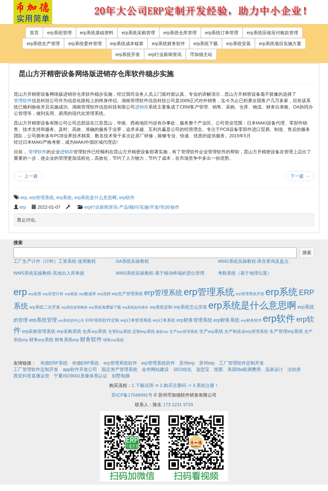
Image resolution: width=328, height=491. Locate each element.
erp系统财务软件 (168, 43)
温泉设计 (274, 369)
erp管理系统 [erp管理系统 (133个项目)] (163, 293)
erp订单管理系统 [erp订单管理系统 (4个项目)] (136, 320)
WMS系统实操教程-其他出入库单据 (48, 273)
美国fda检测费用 (243, 369)
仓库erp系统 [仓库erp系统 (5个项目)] (94, 331)
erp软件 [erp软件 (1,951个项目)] (279, 318)
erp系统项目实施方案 (280, 43)
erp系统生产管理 (43, 43)
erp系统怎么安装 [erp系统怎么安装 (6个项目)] (190, 307)
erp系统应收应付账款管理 (272, 32)
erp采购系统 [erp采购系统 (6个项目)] (69, 331)
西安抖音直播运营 (31, 375)
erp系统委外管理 (85, 43)
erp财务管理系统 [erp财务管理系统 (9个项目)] (194, 320)
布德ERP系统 (54, 363)
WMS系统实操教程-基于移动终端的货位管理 (160, 273)
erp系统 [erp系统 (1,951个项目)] (282, 291)
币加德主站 (201, 54)
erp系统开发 (128, 54)
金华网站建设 (155, 369)
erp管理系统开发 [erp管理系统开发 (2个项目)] (250, 294)
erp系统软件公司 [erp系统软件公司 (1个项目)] (71, 320)
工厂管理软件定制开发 (241, 363)
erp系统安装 (238, 43)
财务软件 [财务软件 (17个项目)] (91, 339)
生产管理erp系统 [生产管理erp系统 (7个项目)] (286, 331)
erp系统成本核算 (127, 43)
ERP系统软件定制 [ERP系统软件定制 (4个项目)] (102, 320)
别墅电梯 (121, 375)
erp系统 (64, 197)
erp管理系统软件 (120, 363)
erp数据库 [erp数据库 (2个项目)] (87, 294)
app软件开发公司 (80, 369)
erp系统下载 (205, 43)
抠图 (218, 369)
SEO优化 (182, 369)
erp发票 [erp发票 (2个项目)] (34, 294)
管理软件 (23, 100)
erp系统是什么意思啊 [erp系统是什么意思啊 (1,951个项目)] (252, 305)
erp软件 (127, 197)
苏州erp (187, 363)
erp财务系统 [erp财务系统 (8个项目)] (227, 320)
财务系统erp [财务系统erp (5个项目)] (67, 339)
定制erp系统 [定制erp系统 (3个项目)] (143, 331)
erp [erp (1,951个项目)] (20, 291)
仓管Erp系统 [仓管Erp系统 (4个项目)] (119, 331)
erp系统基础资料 (96, 32)
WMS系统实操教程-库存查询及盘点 (253, 261)
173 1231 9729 (178, 404)
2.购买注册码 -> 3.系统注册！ (189, 385)
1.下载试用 (142, 385)
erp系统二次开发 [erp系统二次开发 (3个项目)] (44, 307)
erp (23, 197)
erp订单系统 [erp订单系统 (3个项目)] (164, 320)
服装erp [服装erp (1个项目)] (162, 332)
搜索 (17, 242)
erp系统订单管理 (221, 32)
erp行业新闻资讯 (165, 54)
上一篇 (28, 176)
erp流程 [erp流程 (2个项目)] (104, 294)
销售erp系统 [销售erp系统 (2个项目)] (113, 340)
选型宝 (202, 369)
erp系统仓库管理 (180, 32)
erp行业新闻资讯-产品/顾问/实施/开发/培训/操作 (131, 207)
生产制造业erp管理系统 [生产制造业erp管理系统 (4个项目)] (246, 331)
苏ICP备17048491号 (131, 395)
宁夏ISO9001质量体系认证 (80, 375)
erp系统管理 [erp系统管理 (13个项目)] (43, 320)
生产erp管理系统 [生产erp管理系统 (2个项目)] (183, 331)
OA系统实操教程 (132, 261)
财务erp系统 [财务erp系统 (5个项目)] (41, 339)
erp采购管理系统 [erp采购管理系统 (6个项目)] (38, 331)
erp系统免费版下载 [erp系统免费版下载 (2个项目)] (105, 307)
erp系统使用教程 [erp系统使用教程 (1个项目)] (74, 307)
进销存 (141, 106)
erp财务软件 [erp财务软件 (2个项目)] (251, 320)
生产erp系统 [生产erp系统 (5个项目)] (211, 331)
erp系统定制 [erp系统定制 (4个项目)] (161, 307)
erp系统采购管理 (138, 32)
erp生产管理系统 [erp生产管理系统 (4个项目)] (127, 293)
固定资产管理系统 (119, 369)
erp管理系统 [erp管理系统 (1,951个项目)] (209, 291)
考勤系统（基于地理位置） (245, 273)
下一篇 (299, 176)
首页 (34, 32)
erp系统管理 (59, 32)
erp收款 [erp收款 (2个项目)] (71, 294)
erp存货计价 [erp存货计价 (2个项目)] (53, 294)
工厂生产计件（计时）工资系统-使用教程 (54, 261)
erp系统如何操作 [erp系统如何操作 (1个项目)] (135, 307)
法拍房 (294, 369)
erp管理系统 (41, 197)
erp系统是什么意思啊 (95, 197)
